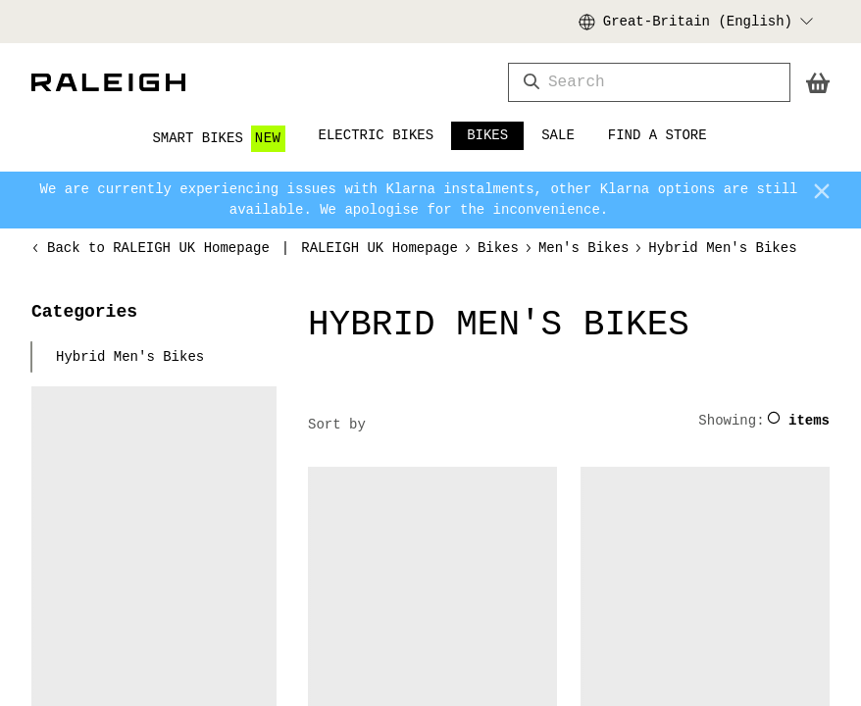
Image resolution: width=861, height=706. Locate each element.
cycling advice (763, 518)
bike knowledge (628, 497)
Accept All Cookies (617, 318)
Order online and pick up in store (176, 21)
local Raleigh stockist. (656, 636)
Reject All (453, 318)
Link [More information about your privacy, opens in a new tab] (430, 265)
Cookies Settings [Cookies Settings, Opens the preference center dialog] (237, 318)
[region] (430, 217)
